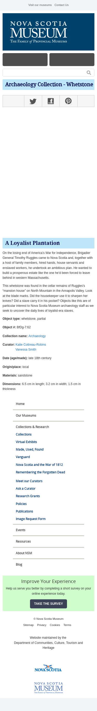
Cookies (55, 625)
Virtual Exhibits (26, 442)
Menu (25, 59)
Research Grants (28, 496)
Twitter (33, 101)
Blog (19, 564)
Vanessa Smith (26, 349)
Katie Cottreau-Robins (31, 344)
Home (20, 404)
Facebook (51, 101)
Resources (23, 541)
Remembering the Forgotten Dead (40, 472)
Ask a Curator (25, 488)
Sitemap (28, 625)
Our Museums (26, 415)
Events (20, 530)
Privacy (41, 625)
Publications (24, 511)
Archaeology (37, 336)
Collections (24, 434)
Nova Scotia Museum (41, 32)
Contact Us (62, 4)
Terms (67, 625)
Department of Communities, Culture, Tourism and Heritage (48, 645)
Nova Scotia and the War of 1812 (39, 465)
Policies (21, 504)
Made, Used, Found (29, 449)
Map (71, 59)
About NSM (24, 553)
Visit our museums (40, 4)
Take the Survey (48, 604)
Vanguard (23, 457)
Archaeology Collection (33, 85)
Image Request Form (31, 519)
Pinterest (68, 101)
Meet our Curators (29, 481)
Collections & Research (32, 427)
